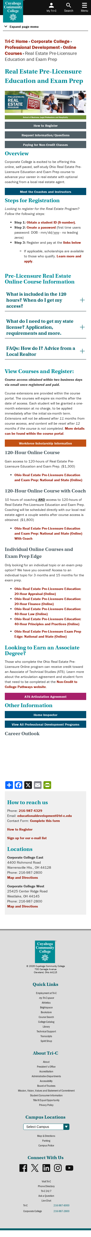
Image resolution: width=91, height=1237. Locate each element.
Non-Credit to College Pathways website (41, 684)
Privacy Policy (46, 1105)
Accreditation (46, 1071)
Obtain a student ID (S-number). (51, 222)
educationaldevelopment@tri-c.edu (44, 815)
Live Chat (46, 1200)
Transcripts (46, 1036)
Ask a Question (46, 1195)
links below (72, 242)
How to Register (19, 829)
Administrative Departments (46, 1076)
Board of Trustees (46, 1085)
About (46, 1062)
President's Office (46, 1066)
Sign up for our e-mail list (27, 838)
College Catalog (46, 1021)
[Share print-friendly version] (48, 785)
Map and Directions (22, 877)
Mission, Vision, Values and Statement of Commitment (46, 1090)
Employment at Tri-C (46, 993)
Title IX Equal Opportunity (46, 1100)
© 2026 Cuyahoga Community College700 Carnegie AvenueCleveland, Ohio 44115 (45, 969)
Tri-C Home (16, 41)
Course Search (46, 1017)
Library (46, 1026)
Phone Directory (46, 1186)
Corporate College (50, 41)
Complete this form (45, 820)
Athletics (46, 1002)
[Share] (9, 785)
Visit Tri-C (46, 1181)
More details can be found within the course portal (45, 431)
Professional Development (32, 47)
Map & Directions (46, 1136)
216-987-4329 (30, 810)
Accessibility (46, 1081)
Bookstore (46, 1012)
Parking (46, 1140)
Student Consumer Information (46, 1095)
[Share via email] (38, 785)
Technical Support (46, 1031)
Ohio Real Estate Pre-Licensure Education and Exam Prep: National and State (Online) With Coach (48, 533)
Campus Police (46, 1145)
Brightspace (46, 1007)
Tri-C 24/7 (46, 1191)
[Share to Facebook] (19, 785)
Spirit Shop (46, 1041)
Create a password (41, 227)
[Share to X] (28, 785)
